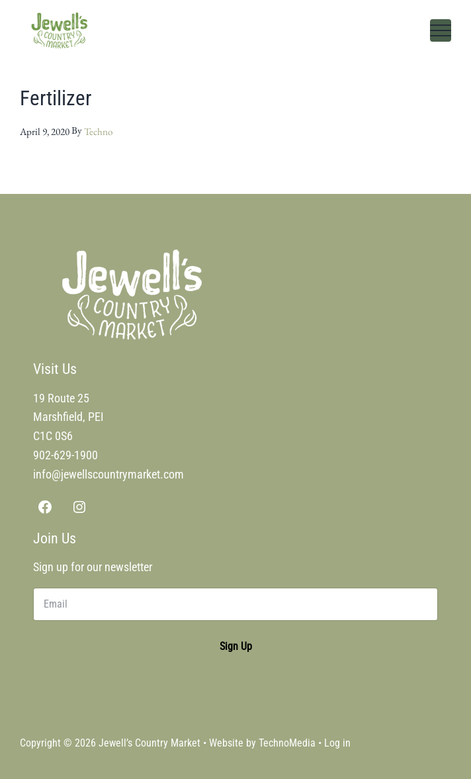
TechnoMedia (287, 743)
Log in (337, 743)
